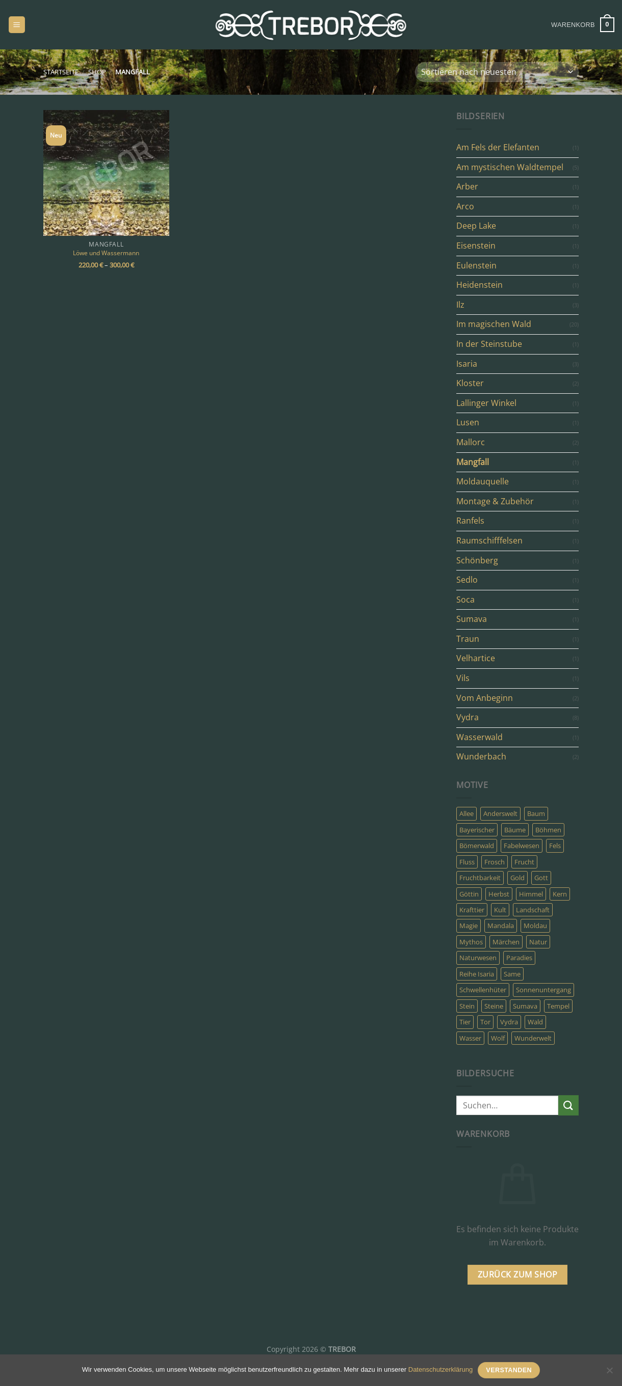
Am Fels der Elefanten (497, 147)
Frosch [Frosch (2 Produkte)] (494, 861)
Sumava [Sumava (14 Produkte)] (525, 1006)
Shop (97, 71)
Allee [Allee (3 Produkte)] (466, 813)
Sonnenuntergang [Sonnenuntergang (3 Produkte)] (543, 989)
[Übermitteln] (568, 1105)
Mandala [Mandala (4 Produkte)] (500, 925)
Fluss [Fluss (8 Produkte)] (467, 861)
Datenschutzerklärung (440, 1369)
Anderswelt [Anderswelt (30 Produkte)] (500, 813)
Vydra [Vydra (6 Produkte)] (509, 1021)
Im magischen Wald (493, 324)
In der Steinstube (489, 343)
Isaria (466, 363)
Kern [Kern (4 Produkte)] (560, 894)
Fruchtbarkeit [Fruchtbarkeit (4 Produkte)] (480, 877)
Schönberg (477, 560)
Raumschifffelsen (489, 540)
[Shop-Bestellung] (497, 72)
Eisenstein (476, 245)
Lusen (467, 422)
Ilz (460, 304)
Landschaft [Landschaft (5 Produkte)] (533, 909)
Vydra (467, 717)
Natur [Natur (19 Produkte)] (538, 941)
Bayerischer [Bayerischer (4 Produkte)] (477, 829)
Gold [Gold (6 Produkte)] (517, 877)
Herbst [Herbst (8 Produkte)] (498, 894)
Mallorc (470, 442)
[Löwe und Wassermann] (106, 173)
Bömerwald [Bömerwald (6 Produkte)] (476, 845)
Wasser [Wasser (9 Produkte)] (470, 1038)
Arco (465, 206)
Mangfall (472, 462)
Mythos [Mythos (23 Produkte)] (471, 941)
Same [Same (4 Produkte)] (512, 974)
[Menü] (17, 24)
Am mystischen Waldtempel (509, 167)
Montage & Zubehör (495, 501)
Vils (463, 678)
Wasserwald (479, 737)
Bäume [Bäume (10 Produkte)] (515, 829)
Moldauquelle (482, 481)
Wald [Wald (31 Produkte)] (535, 1021)
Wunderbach (481, 756)
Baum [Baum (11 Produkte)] (536, 813)
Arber (467, 186)
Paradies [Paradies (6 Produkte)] (519, 957)
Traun (467, 638)
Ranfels (470, 520)
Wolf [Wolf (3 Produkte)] (498, 1038)
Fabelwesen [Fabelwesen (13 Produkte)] (521, 845)
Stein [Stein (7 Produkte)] (467, 1006)
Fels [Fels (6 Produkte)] (555, 845)
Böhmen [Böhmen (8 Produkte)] (548, 829)
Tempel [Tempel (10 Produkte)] (558, 1006)
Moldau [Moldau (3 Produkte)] (535, 925)
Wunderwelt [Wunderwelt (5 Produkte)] (533, 1038)
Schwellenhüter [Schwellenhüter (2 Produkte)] (482, 989)
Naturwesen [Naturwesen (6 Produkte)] (478, 957)
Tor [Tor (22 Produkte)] (485, 1021)
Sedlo (467, 579)
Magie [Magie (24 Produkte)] (468, 925)
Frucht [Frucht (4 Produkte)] (524, 861)
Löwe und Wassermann (106, 253)
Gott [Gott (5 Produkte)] (541, 877)
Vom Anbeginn (484, 697)
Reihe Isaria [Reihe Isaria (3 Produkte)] (476, 974)
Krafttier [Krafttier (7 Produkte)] (471, 909)
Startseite (61, 71)
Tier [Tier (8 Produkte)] (465, 1021)
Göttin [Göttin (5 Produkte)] (469, 894)
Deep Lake (476, 225)
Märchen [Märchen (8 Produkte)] (506, 941)
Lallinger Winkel (486, 403)
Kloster (470, 383)
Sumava (471, 618)
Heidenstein (479, 284)
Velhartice (475, 658)
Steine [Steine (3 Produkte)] (493, 1006)
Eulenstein (476, 265)
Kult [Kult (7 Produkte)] (500, 909)
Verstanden (509, 1370)
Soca (465, 599)
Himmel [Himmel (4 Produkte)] (531, 894)
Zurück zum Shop (517, 1274)
